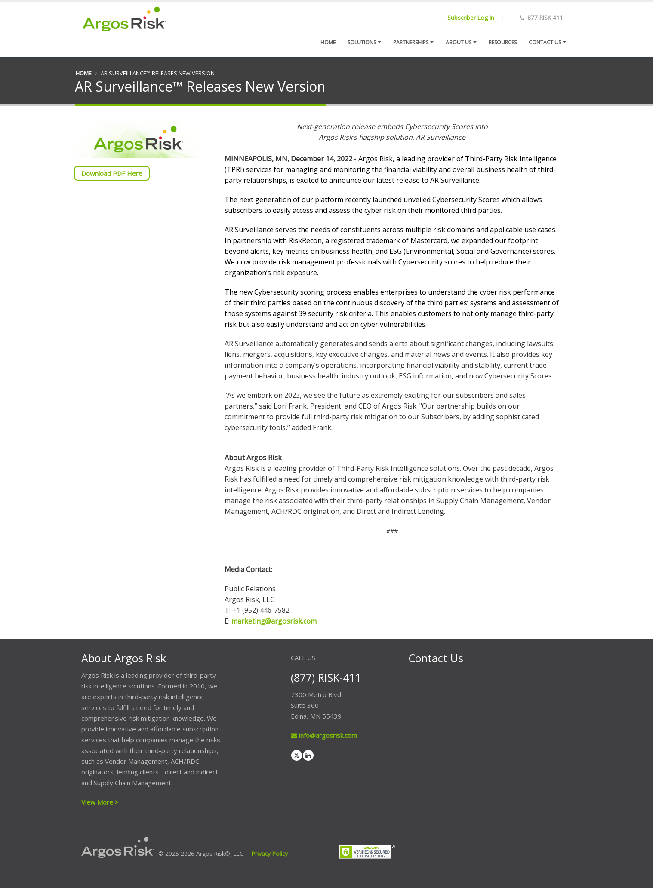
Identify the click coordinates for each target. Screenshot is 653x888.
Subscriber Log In (470, 18)
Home (328, 42)
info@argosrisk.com (324, 735)
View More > (100, 802)
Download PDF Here (111, 173)
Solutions (362, 42)
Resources (503, 42)
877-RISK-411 (545, 18)
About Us (458, 42)
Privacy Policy (270, 853)
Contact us (545, 42)
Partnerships (410, 42)
